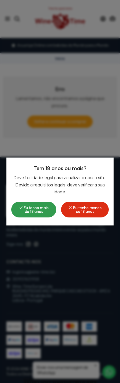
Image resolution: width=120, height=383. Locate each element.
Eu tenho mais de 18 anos (33, 209)
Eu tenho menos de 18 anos (85, 209)
